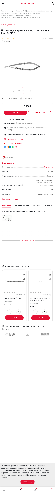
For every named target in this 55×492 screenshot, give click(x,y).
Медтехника (48, 167)
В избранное (9, 98)
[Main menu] (2, 3)
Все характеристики (10, 199)
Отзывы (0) (20, 294)
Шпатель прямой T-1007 (13, 298)
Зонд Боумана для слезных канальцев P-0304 (40, 299)
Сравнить (26, 98)
